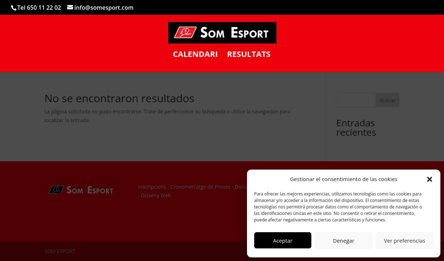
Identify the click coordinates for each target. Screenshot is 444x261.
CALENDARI (195, 55)
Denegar (343, 240)
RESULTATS (248, 55)
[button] (429, 179)
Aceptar (282, 240)
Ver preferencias (404, 240)
